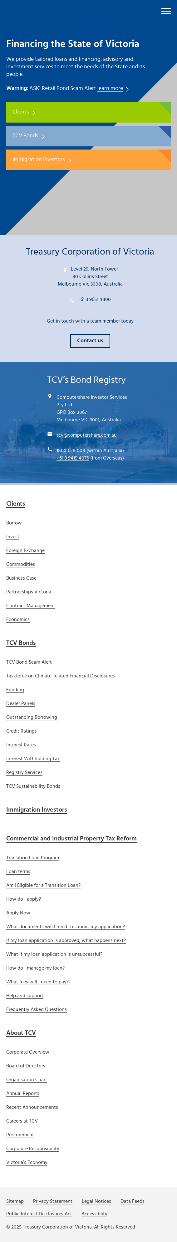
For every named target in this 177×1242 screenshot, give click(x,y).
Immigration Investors (38, 159)
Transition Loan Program (32, 857)
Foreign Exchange (25, 550)
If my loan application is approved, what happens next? (66, 940)
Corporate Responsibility (32, 1148)
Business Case (21, 578)
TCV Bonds (25, 136)
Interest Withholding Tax (33, 758)
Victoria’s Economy (26, 1162)
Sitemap (15, 1201)
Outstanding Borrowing (31, 717)
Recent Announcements (32, 1107)
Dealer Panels (20, 703)
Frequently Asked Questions (36, 1009)
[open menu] (166, 11)
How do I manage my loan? (35, 968)
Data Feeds (132, 1201)
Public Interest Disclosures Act (39, 1213)
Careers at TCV (22, 1121)
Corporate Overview (27, 1052)
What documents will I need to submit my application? (65, 926)
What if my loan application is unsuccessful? (54, 954)
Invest (12, 536)
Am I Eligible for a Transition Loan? (43, 885)
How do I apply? (23, 899)
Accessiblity (94, 1213)
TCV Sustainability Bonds (33, 786)
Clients (20, 112)
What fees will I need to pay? (37, 981)
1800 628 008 (71, 450)
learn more (110, 88)
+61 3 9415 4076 (73, 457)
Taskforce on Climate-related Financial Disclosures (60, 675)
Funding (15, 689)
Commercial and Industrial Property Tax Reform (71, 838)
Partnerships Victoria (28, 591)
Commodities (20, 564)
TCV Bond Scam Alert (29, 662)
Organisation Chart (26, 1079)
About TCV (21, 1033)
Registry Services (24, 772)
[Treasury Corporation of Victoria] (39, 10)
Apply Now (18, 912)
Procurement (20, 1134)
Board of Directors (25, 1065)
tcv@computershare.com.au (87, 435)
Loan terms (18, 871)
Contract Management (30, 605)
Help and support (24, 995)
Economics (18, 619)
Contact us (90, 341)
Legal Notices (96, 1201)
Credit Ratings (21, 731)
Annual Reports (22, 1093)
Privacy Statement (52, 1201)
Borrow (14, 522)
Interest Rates (21, 744)
